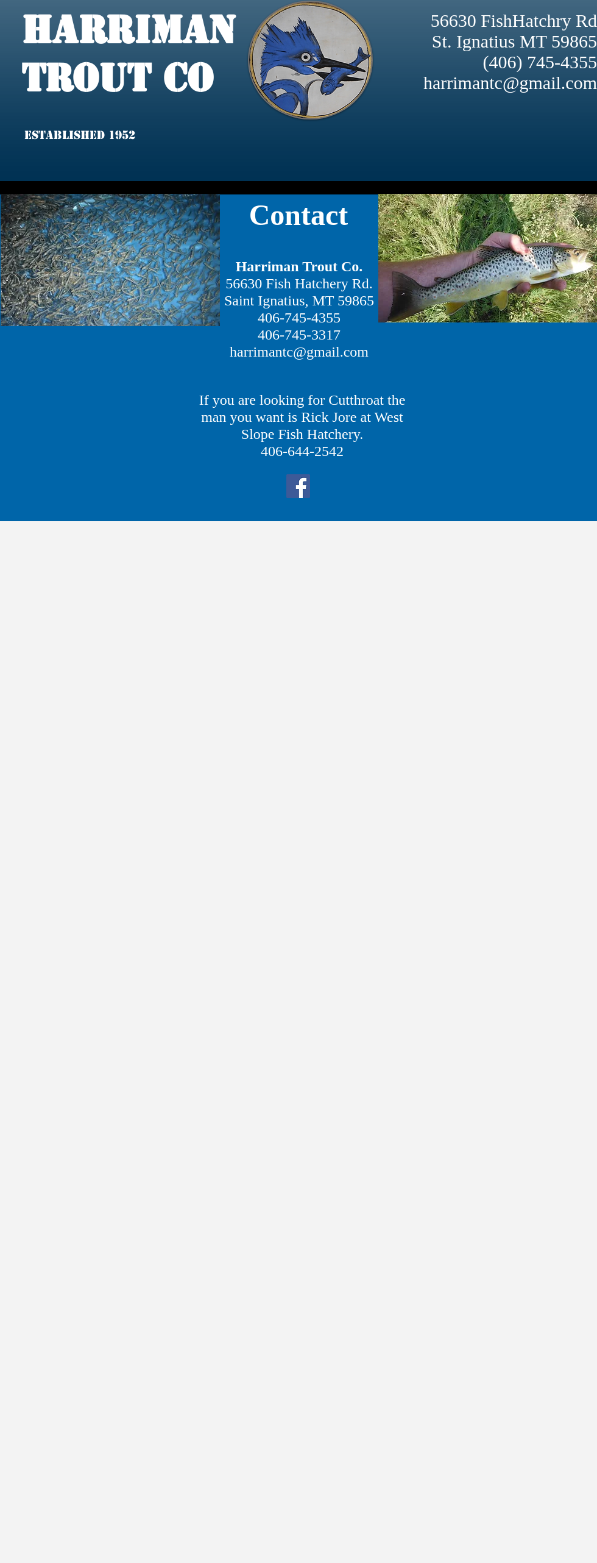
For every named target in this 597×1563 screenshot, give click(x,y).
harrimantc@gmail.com (510, 83)
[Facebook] (298, 486)
